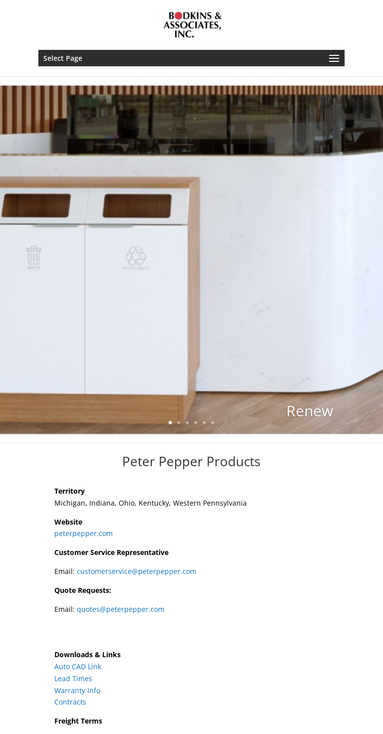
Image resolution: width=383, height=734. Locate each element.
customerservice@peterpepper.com (136, 571)
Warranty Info (77, 690)
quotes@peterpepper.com (121, 609)
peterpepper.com (83, 533)
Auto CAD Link (77, 666)
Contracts (70, 702)
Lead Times (73, 678)
